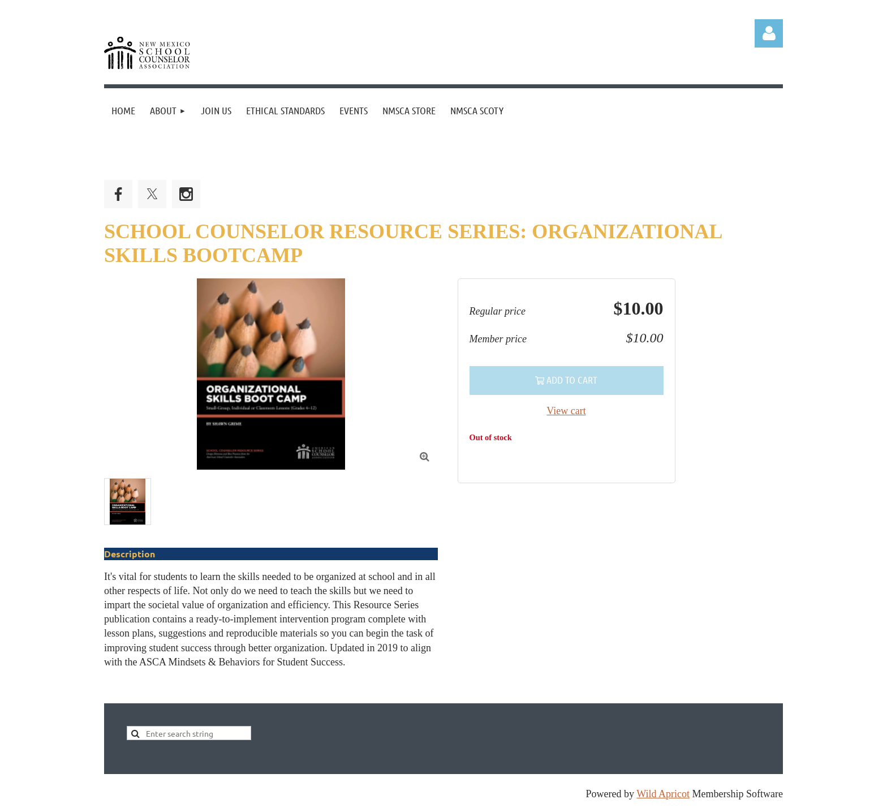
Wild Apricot (663, 794)
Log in (769, 33)
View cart (565, 410)
